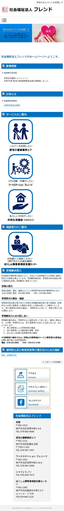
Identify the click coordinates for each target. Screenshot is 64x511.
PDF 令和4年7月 (9, 355)
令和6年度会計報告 (12, 105)
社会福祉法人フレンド (32, 9)
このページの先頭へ (52, 362)
